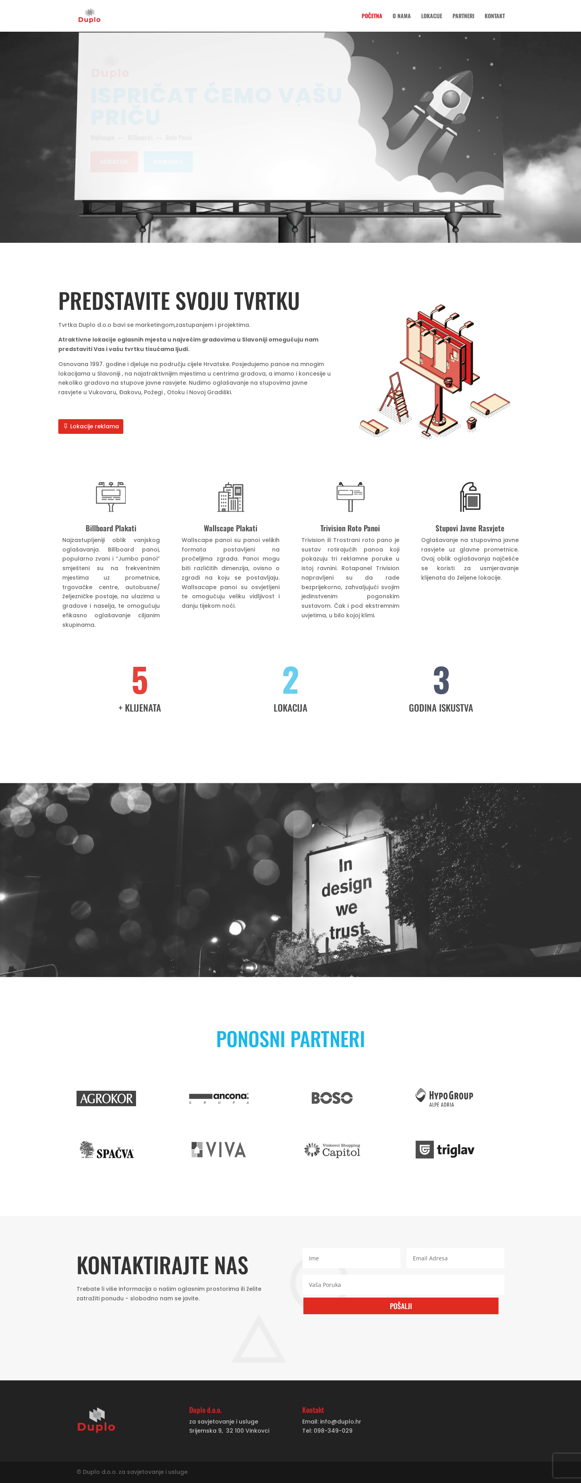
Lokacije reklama (97, 427)
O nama (402, 16)
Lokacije (431, 16)
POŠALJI (401, 1306)
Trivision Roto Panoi (349, 527)
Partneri (463, 16)
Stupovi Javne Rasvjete (467, 527)
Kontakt (495, 16)
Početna (372, 16)
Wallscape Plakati (231, 527)
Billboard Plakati (113, 527)
